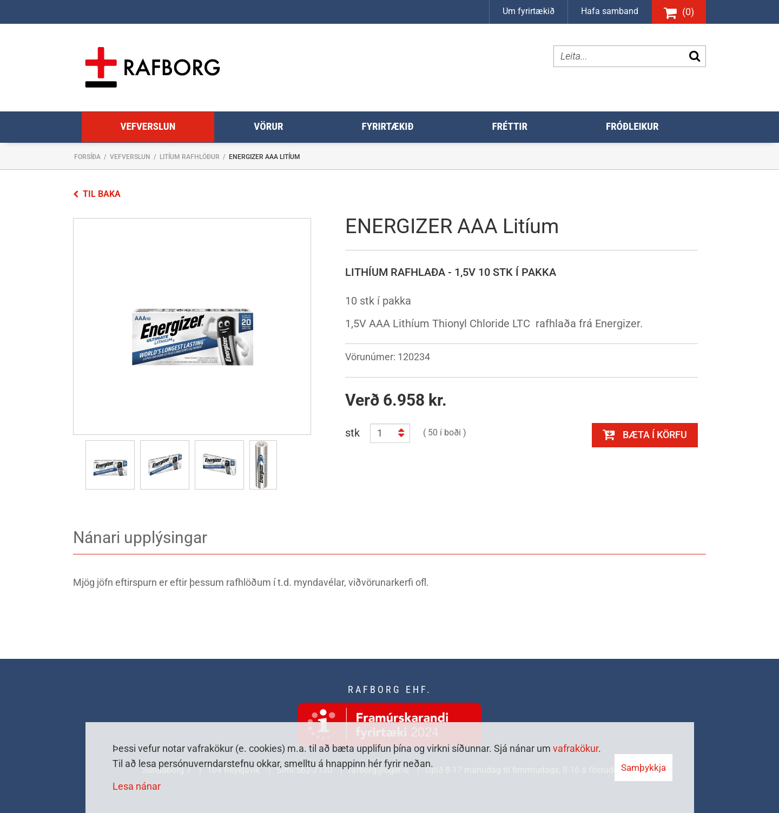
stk (352, 432)
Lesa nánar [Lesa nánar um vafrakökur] (137, 786)
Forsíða (87, 157)
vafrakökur (575, 748)
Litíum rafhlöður (190, 157)
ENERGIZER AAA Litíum (264, 157)
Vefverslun (130, 157)
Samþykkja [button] (643, 767)
